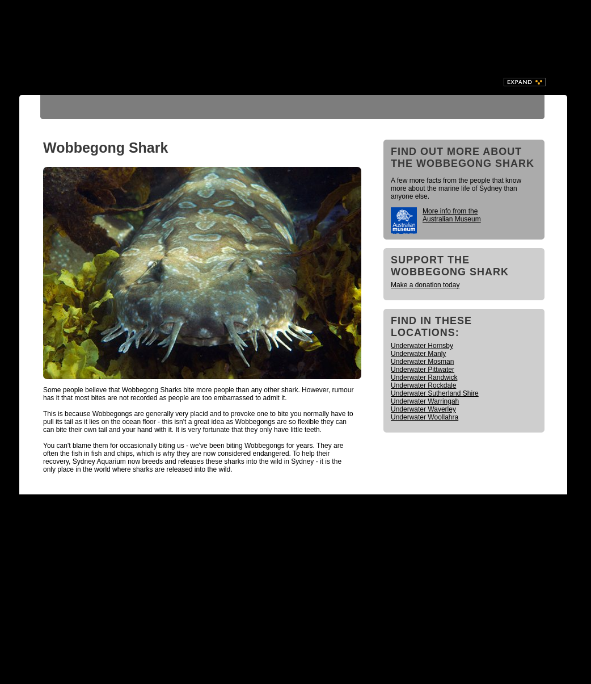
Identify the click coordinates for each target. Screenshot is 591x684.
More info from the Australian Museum (452, 215)
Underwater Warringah (425, 401)
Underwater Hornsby (422, 346)
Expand (525, 82)
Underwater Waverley (423, 409)
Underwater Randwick (424, 377)
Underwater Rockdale (423, 385)
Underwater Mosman (422, 362)
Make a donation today (425, 285)
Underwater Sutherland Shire (435, 393)
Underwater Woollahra (424, 417)
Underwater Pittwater (422, 370)
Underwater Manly (418, 354)
